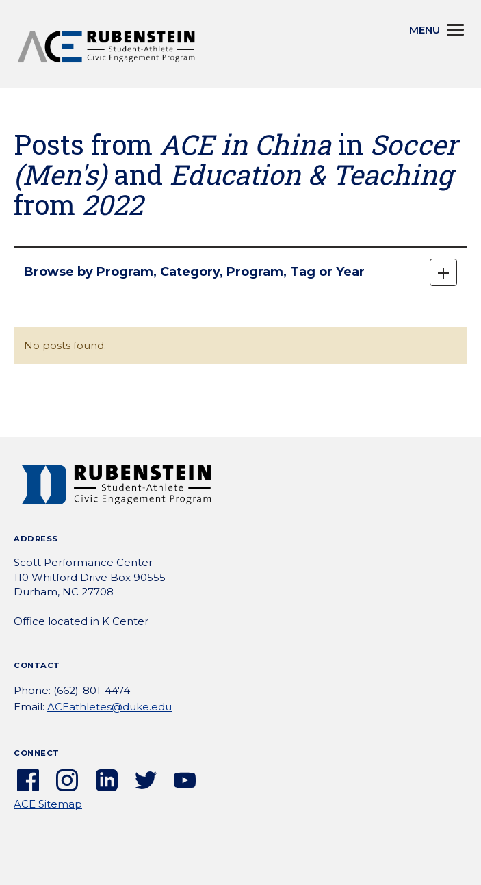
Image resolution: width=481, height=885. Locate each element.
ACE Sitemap (48, 803)
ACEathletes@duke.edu (109, 706)
